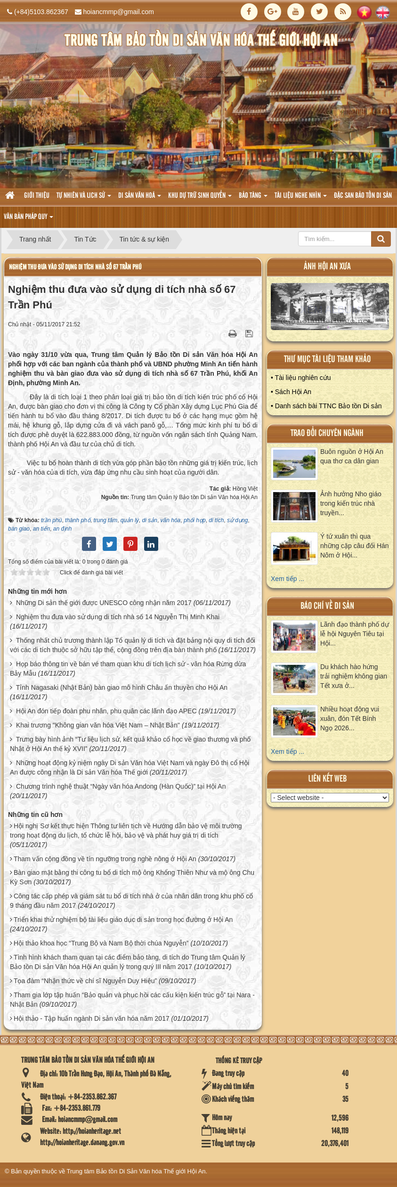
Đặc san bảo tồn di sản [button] (363, 196)
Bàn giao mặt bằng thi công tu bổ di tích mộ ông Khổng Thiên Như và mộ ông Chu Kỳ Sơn (132, 877)
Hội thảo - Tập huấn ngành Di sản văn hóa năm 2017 (92, 1018)
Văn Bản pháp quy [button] (28, 220)
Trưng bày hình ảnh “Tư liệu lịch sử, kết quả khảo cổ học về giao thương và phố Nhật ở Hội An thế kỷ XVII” (130, 743)
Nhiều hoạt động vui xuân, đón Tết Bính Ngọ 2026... (349, 718)
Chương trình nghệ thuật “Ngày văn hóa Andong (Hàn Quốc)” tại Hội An (121, 786)
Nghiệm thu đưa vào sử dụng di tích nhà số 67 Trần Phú (75, 267)
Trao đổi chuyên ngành (327, 433)
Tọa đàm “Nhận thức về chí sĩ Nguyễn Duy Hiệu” (85, 981)
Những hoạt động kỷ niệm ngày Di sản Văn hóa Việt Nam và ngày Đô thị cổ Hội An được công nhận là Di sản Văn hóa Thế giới (129, 767)
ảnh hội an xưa (327, 267)
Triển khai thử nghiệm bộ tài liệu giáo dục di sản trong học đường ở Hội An (123, 919)
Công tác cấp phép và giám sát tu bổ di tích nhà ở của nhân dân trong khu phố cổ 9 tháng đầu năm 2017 (131, 900)
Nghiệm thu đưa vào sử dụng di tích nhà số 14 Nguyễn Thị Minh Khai (117, 617)
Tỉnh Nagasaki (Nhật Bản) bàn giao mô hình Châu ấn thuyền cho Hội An (121, 687)
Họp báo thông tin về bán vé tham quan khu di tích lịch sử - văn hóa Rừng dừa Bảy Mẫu (128, 668)
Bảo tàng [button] (253, 198)
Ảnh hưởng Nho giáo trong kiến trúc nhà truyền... (350, 503)
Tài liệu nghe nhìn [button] (301, 198)
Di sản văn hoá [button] (139, 198)
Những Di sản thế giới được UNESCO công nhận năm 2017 (104, 602)
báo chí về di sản (327, 606)
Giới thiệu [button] (36, 196)
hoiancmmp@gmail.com (118, 12)
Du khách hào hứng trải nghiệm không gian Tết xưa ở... (353, 676)
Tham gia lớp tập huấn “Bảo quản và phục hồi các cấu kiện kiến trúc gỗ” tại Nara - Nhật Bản (132, 999)
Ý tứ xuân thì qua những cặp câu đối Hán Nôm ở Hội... (354, 546)
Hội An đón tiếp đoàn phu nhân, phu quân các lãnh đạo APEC (106, 711)
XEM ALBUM (330, 309)
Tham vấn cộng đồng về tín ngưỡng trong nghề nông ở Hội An (105, 859)
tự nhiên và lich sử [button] (84, 198)
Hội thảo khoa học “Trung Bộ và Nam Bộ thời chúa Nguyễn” (101, 943)
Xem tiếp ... (287, 578)
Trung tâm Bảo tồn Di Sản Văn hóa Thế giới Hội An (136, 1171)
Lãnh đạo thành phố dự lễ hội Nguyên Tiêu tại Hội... (354, 634)
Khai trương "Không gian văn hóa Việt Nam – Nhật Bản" (98, 725)
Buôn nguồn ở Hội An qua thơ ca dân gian (351, 456)
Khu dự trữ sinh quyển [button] (200, 198)
